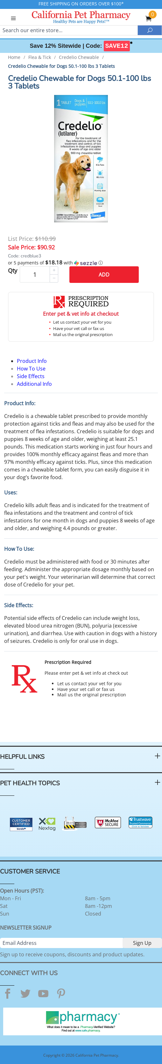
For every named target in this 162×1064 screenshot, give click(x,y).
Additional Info (34, 383)
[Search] (68, 30)
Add (104, 274)
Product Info (32, 360)
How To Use (31, 368)
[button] (81, 263)
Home (14, 57)
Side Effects (31, 376)
